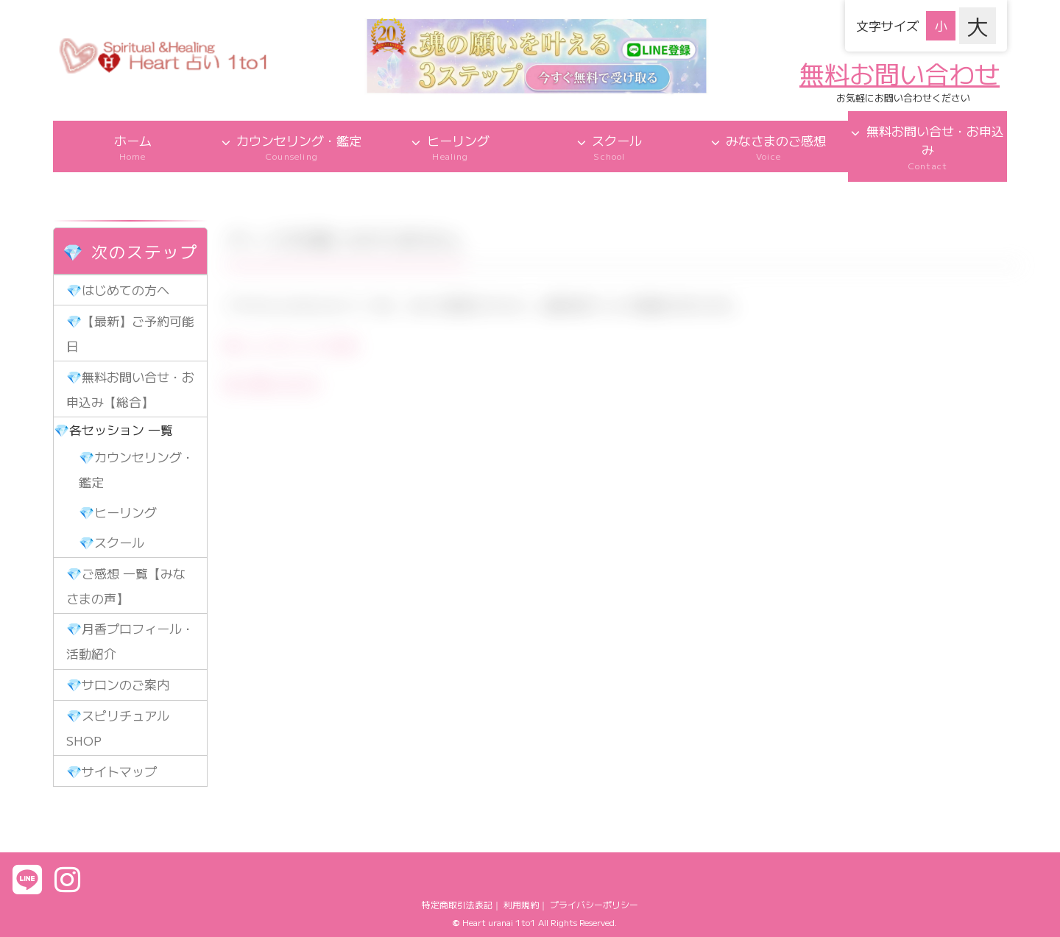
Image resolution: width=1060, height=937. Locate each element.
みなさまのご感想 (768, 147)
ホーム (132, 147)
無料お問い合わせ (899, 73)
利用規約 (521, 904)
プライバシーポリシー (594, 904)
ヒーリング (450, 147)
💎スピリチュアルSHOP (117, 727)
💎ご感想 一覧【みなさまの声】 (126, 585)
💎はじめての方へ (117, 289)
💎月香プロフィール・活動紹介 (130, 640)
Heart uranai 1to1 (499, 922)
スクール (609, 147)
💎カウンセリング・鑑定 (136, 469)
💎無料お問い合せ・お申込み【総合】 (130, 389)
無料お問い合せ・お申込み (927, 146)
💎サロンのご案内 (117, 684)
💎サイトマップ (111, 771)
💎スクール (111, 542)
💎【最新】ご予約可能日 (130, 333)
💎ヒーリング (118, 512)
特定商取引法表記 (457, 904)
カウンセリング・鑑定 (291, 147)
